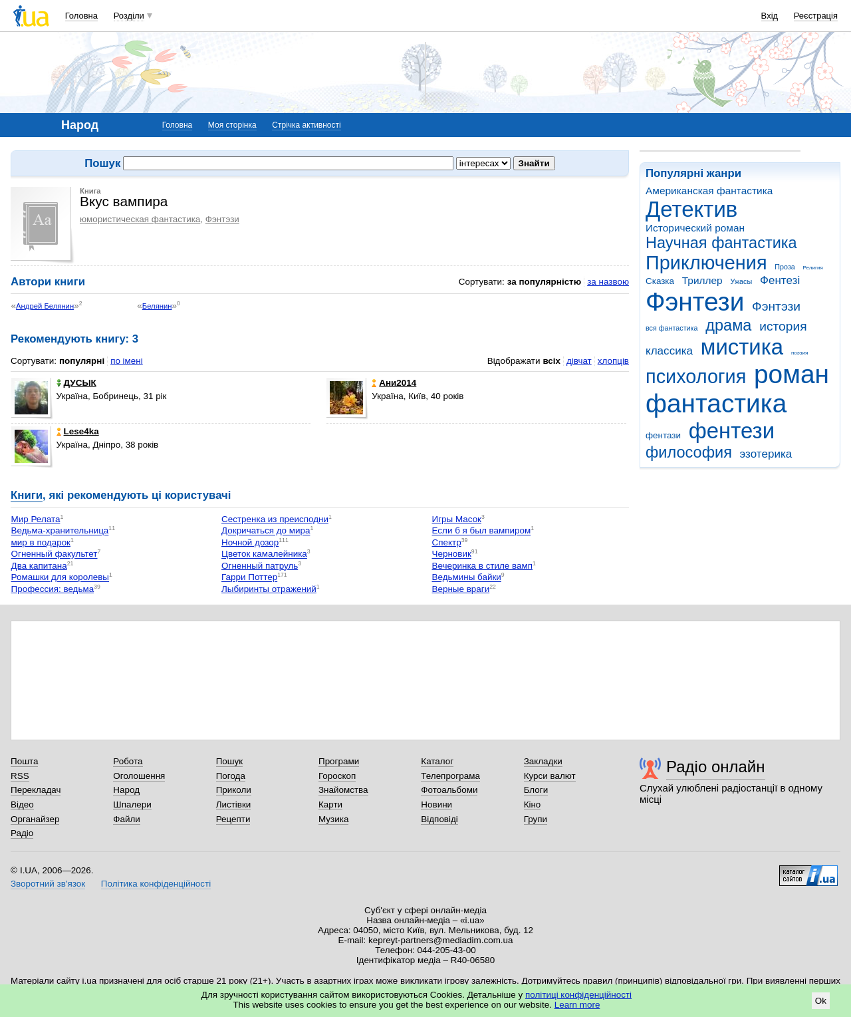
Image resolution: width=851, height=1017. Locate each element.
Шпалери (132, 804)
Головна (81, 16)
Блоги (536, 790)
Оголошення (139, 776)
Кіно (532, 804)
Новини (436, 804)
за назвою (608, 282)
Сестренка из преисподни (274, 519)
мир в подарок (40, 542)
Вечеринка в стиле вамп (482, 566)
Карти (330, 804)
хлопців (613, 361)
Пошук (229, 761)
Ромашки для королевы (60, 578)
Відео (22, 804)
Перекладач (36, 790)
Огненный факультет (54, 554)
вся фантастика (672, 328)
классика (669, 351)
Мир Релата (36, 519)
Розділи (129, 16)
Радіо (22, 833)
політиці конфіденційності (578, 995)
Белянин (157, 306)
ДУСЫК (76, 383)
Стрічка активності (306, 125)
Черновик (451, 554)
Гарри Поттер (249, 578)
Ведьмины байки (466, 578)
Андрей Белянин (45, 306)
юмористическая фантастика (140, 219)
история (782, 326)
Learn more (577, 1005)
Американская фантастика (709, 190)
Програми (338, 761)
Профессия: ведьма (52, 589)
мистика (742, 347)
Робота (127, 761)
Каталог (437, 761)
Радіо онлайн (715, 767)
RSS (20, 776)
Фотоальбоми (449, 790)
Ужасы (741, 281)
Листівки (233, 804)
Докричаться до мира (265, 531)
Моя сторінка (232, 125)
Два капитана (39, 566)
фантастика (716, 403)
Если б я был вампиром (481, 531)
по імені (126, 361)
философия (689, 452)
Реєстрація (816, 16)
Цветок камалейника (264, 554)
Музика (333, 819)
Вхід (770, 16)
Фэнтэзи (776, 306)
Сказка (660, 281)
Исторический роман (695, 227)
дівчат (579, 361)
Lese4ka (78, 431)
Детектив (691, 209)
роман (791, 374)
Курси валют (550, 776)
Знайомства (343, 790)
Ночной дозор (250, 542)
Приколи (233, 790)
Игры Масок (456, 519)
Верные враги (461, 589)
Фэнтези (695, 301)
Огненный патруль (259, 566)
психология (696, 376)
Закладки (543, 761)
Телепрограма (450, 776)
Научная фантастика (721, 242)
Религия (813, 268)
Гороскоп (337, 776)
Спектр (446, 542)
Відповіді (439, 819)
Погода (230, 776)
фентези (732, 430)
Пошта (24, 761)
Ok (820, 1001)
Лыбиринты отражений (268, 589)
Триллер (702, 280)
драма (728, 325)
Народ (126, 790)
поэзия (799, 353)
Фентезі (780, 280)
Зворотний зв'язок (48, 884)
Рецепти (233, 819)
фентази (663, 435)
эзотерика (766, 454)
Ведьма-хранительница (60, 531)
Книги (27, 495)
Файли (126, 819)
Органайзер (35, 819)
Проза (784, 267)
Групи (535, 819)
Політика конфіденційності (156, 884)
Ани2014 (394, 383)
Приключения (706, 262)
